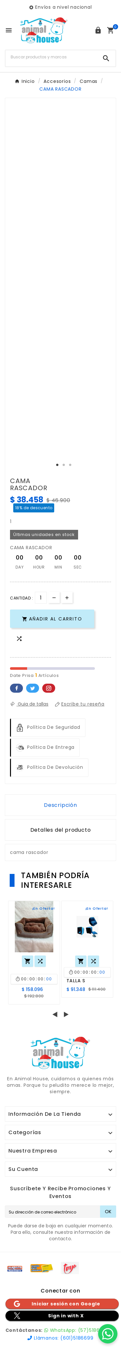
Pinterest (48, 688)
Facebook (16, 688)
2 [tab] (64, 465)
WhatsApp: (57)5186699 (76, 1330)
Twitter (32, 688)
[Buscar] (51, 57)
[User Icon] (98, 30)
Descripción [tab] (60, 805)
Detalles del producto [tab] (60, 830)
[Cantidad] (41, 598)
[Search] (106, 58)
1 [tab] (57, 465)
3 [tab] (70, 465)
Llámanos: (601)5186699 (60, 1338)
